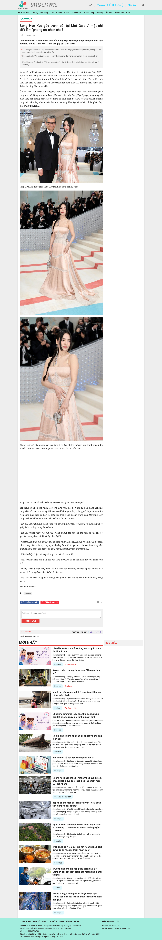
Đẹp (92, 12)
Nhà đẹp (57, 686)
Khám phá (119, 12)
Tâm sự (100, 12)
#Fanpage (101, 5)
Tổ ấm (86, 12)
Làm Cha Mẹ (56, 12)
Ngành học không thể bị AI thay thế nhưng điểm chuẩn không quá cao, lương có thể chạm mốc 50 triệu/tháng (77, 780)
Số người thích (95, 632)
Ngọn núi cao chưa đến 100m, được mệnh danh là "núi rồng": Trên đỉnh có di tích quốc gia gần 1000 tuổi (77, 827)
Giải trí (67, 12)
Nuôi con (57, 664)
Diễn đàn (25, 12)
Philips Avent (70, 664)
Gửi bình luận (30, 621)
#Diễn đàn (116, 5)
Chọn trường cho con (62, 797)
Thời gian (83, 632)
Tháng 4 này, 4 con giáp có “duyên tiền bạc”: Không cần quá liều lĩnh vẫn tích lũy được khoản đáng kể (77, 896)
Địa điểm (57, 752)
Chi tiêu (57, 708)
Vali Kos (68, 708)
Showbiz (26, 19)
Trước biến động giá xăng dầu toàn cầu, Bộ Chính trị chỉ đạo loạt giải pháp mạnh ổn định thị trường (77, 871)
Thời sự (35, 12)
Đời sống (44, 12)
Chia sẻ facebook (30, 602)
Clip (128, 12)
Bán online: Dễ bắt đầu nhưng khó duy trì (73, 757)
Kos (76, 708)
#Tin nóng (132, 5)
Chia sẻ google (51, 602)
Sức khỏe (76, 12)
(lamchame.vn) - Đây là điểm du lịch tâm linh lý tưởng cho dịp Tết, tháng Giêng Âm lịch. (76, 835)
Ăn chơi (109, 12)
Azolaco (68, 686)
